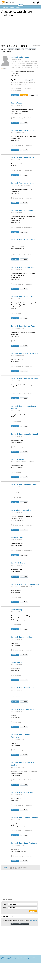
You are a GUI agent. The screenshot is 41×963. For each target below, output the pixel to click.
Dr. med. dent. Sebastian (24, 434)
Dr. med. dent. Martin (22, 688)
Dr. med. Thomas (22, 183)
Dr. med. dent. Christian (24, 485)
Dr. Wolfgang (21, 510)
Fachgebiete (5, 7)
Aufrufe (3, 51)
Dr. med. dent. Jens (23, 210)
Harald (16, 610)
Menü (20, 4)
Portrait (9, 51)
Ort (26, 49)
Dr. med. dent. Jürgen (23, 709)
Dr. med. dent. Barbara (22, 326)
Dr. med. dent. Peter (23, 240)
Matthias (17, 537)
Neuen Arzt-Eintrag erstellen (20, 924)
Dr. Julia (17, 459)
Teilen (5, 867)
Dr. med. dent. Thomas (24, 818)
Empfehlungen (32, 49)
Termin (24, 95)
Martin (17, 662)
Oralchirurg (11, 7)
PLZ (23, 49)
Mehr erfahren (33, 920)
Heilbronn (18, 7)
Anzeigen (28, 80)
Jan (18, 563)
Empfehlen (15, 95)
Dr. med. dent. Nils (22, 158)
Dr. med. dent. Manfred (23, 267)
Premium (4, 68)
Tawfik (16, 103)
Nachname (10, 49)
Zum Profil (33, 95)
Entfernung (17, 49)
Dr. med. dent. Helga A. (24, 843)
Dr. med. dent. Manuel (24, 379)
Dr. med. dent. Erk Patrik (25, 584)
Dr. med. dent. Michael (23, 297)
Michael (20, 57)
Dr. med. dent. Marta (22, 130)
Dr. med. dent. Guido (23, 792)
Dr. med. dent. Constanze (25, 353)
